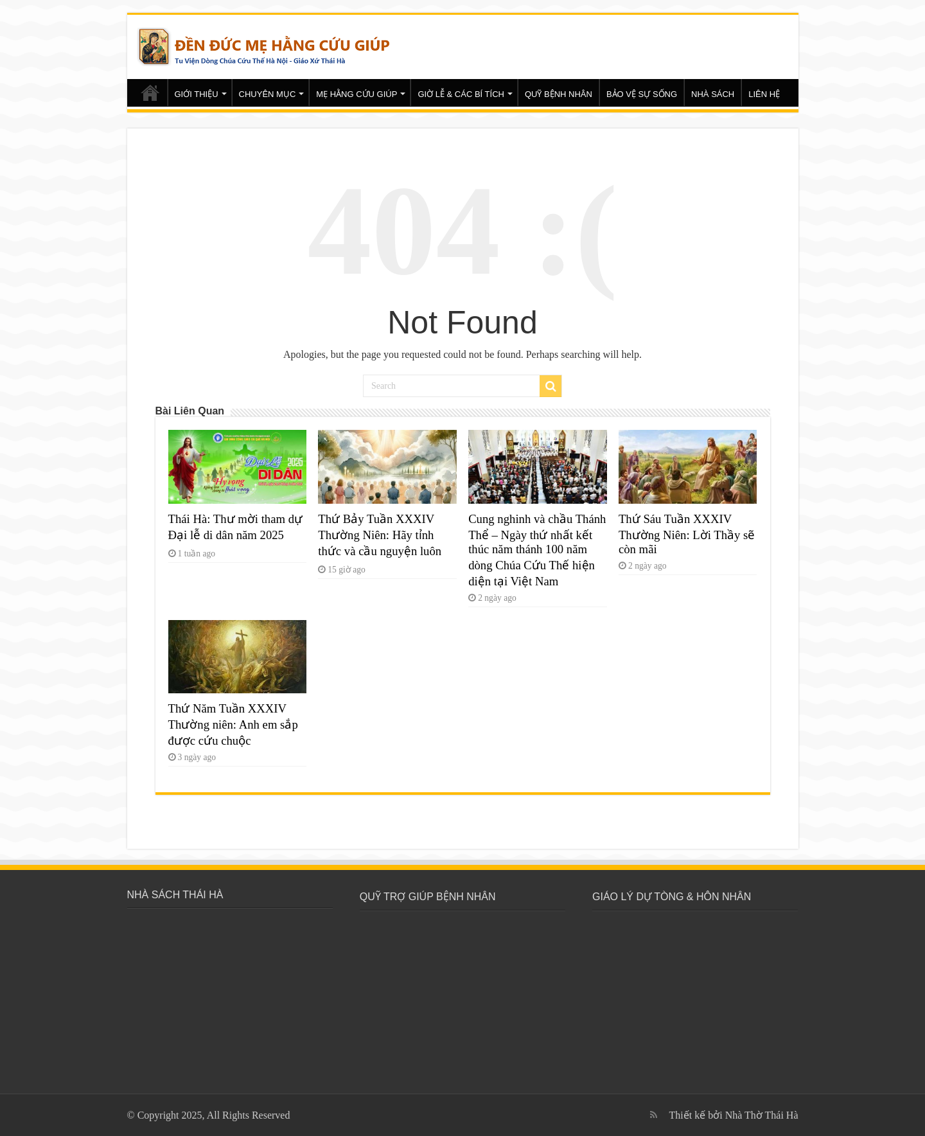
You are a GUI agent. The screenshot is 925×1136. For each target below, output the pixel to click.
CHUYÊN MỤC (267, 94)
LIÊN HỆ (764, 94)
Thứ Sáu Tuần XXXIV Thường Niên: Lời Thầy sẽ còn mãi (687, 534)
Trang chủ (150, 92)
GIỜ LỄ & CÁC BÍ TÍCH (461, 94)
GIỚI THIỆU (196, 94)
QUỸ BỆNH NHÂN (558, 94)
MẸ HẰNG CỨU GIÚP (356, 94)
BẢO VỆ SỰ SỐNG (641, 94)
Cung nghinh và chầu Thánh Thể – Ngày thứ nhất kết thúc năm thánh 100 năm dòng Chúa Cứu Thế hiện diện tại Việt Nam (537, 550)
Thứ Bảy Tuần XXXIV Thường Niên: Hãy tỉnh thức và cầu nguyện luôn (379, 535)
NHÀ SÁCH (712, 94)
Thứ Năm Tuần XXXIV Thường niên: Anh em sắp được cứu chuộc (233, 724)
